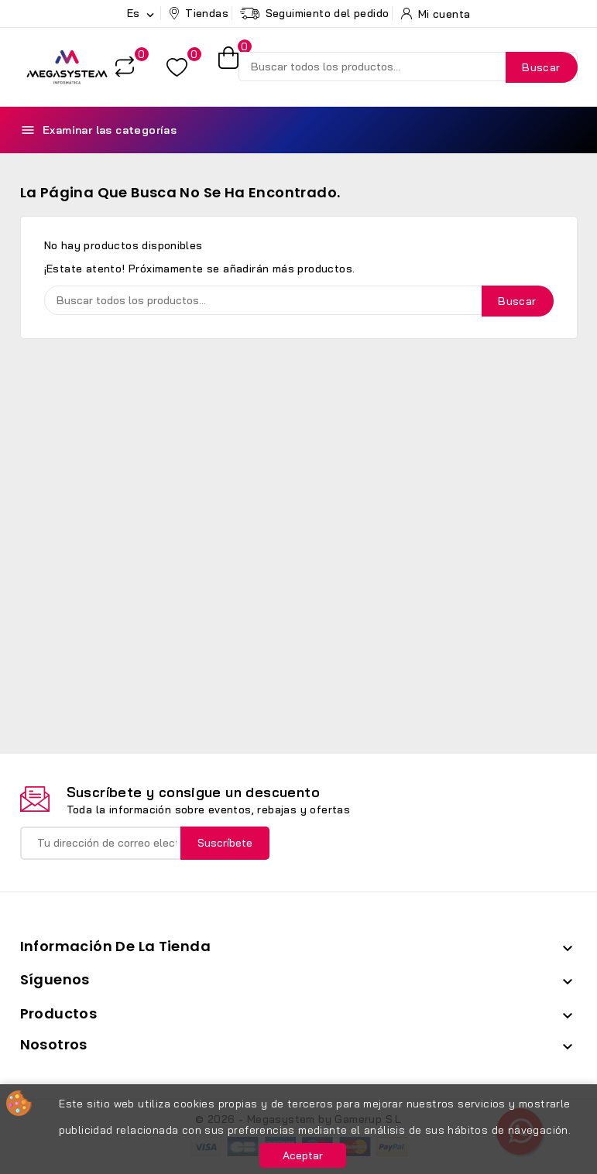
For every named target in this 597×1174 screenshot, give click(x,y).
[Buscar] (407, 66)
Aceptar (303, 1155)
